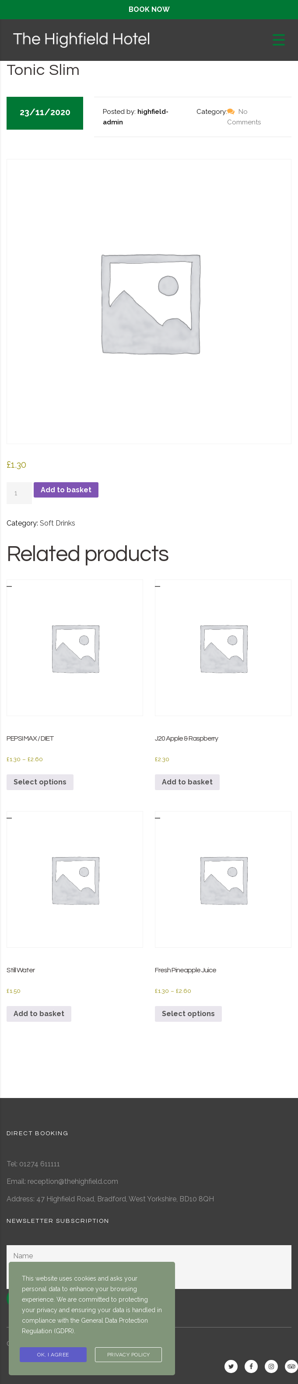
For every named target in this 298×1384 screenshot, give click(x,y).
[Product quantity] (19, 493)
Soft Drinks (57, 523)
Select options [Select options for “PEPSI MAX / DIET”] (40, 782)
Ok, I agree (53, 1355)
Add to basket (66, 490)
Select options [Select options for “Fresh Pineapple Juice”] (188, 1014)
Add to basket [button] (187, 782)
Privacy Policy (128, 1355)
